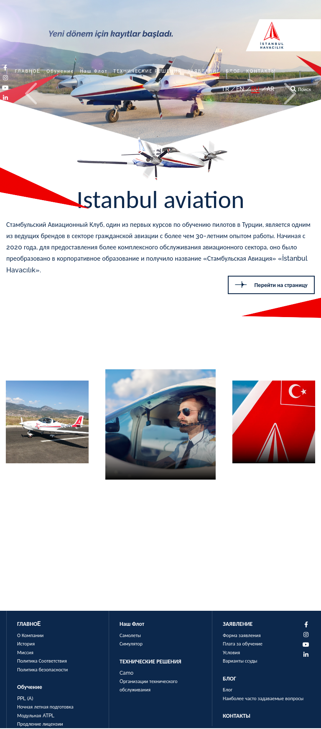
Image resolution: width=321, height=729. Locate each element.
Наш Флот (94, 71)
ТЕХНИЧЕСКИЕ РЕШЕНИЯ (147, 71)
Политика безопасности (42, 670)
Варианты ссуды (240, 662)
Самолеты (130, 636)
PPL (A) (25, 699)
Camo (126, 673)
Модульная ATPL (35, 716)
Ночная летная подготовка (45, 708)
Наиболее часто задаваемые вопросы (263, 699)
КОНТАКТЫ (261, 71)
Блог (227, 690)
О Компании (30, 636)
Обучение (60, 71)
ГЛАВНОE (28, 71)
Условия (231, 653)
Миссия (25, 653)
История (26, 645)
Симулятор (131, 645)
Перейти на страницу (271, 284)
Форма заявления (242, 636)
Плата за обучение (242, 645)
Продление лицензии (40, 724)
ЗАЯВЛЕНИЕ (203, 71)
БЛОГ (233, 71)
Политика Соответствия (42, 662)
